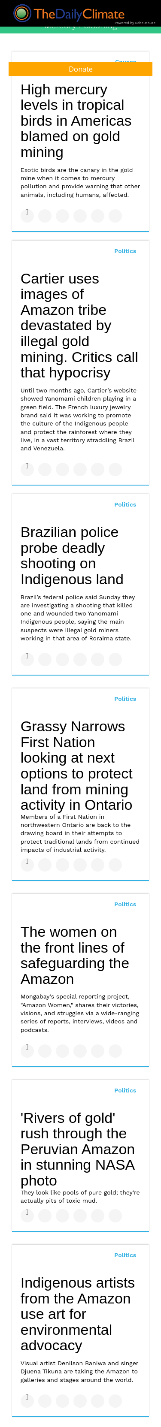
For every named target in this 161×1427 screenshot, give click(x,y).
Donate (81, 69)
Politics (125, 250)
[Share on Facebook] (27, 216)
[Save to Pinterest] (97, 216)
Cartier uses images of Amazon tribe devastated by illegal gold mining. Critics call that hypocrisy (79, 325)
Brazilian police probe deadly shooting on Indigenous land (72, 555)
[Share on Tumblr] (80, 216)
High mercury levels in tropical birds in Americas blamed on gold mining (76, 120)
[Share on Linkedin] (62, 216)
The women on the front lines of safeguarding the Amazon (75, 955)
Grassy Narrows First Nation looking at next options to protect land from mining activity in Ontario (77, 765)
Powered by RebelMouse (135, 23)
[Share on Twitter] (45, 216)
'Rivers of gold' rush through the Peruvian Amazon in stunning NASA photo (78, 1149)
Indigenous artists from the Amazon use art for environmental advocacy (78, 1314)
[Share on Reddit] (115, 216)
